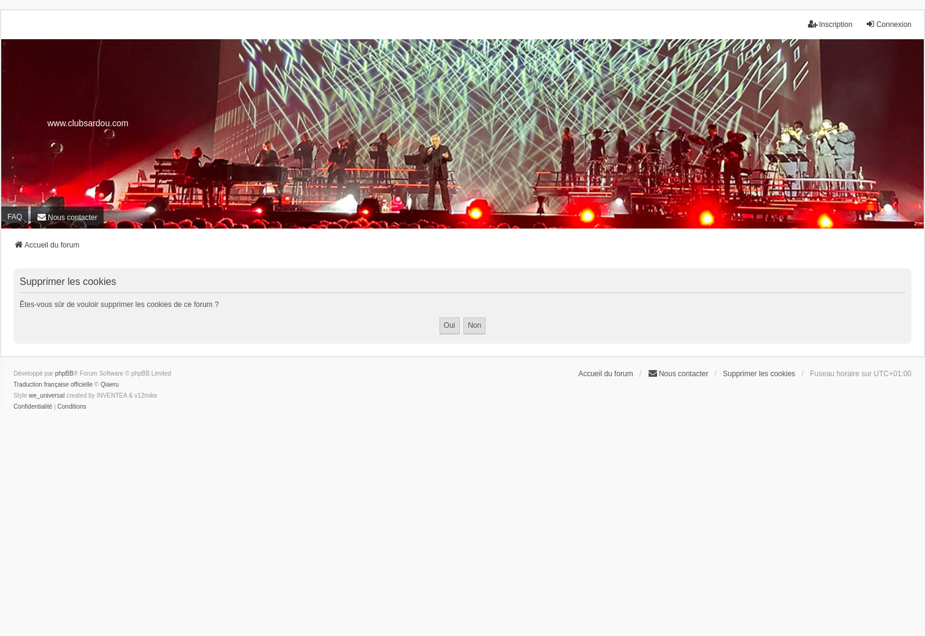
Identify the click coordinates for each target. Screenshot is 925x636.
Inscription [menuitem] (830, 24)
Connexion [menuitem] (889, 24)
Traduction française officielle (53, 384)
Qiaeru (110, 384)
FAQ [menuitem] (14, 217)
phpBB (64, 373)
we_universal (46, 395)
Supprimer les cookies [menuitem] (759, 373)
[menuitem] (67, 217)
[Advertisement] (463, 533)
